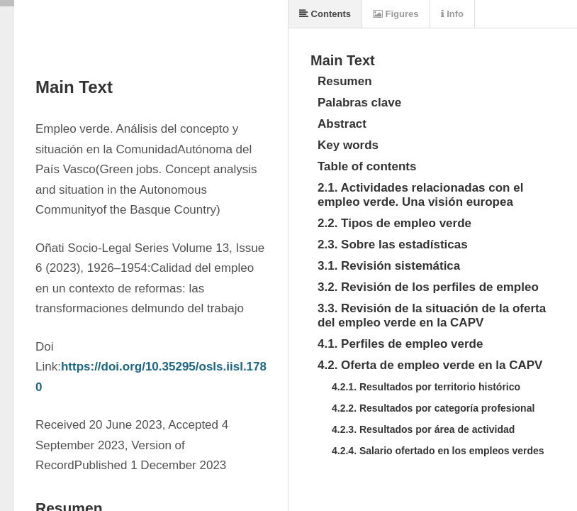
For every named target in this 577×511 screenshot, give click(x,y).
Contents (325, 14)
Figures (396, 14)
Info (452, 14)
